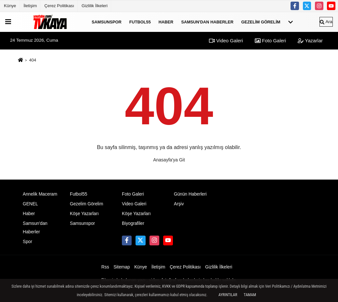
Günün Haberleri (190, 194)
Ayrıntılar (227, 295)
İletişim (30, 5)
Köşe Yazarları (84, 213)
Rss (105, 267)
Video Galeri (226, 40)
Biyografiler (133, 223)
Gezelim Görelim (260, 21)
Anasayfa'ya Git (169, 159)
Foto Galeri (270, 40)
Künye (10, 5)
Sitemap (121, 267)
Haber (166, 21)
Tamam (250, 295)
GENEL (30, 203)
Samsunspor (107, 21)
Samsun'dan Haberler (207, 21)
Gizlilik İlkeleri (95, 5)
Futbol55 (140, 21)
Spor (27, 241)
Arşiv (179, 203)
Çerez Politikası (59, 5)
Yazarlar (310, 40)
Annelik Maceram (40, 194)
